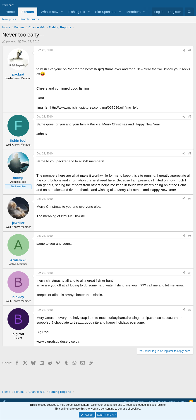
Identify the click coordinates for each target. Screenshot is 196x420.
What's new (49, 12)
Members (133, 12)
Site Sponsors (105, 12)
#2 (189, 116)
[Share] (184, 50)
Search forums (29, 19)
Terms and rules (134, 401)
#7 (189, 310)
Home (10, 12)
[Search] (189, 11)
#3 (189, 153)
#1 (189, 50)
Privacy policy (157, 401)
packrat (11, 41)
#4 (189, 198)
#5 (189, 235)
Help (172, 401)
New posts (9, 19)
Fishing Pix (76, 12)
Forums (28, 12)
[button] (62, 11)
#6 (189, 273)
